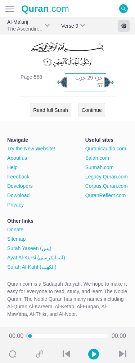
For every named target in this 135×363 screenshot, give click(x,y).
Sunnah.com (99, 167)
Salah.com (97, 158)
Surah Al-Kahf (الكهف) (32, 267)
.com (45, 8)
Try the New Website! (31, 148)
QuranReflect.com (105, 195)
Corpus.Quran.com (106, 186)
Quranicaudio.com (105, 148)
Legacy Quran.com (106, 177)
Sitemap (16, 239)
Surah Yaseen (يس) (29, 248)
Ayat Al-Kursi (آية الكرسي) (36, 257)
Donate (15, 229)
